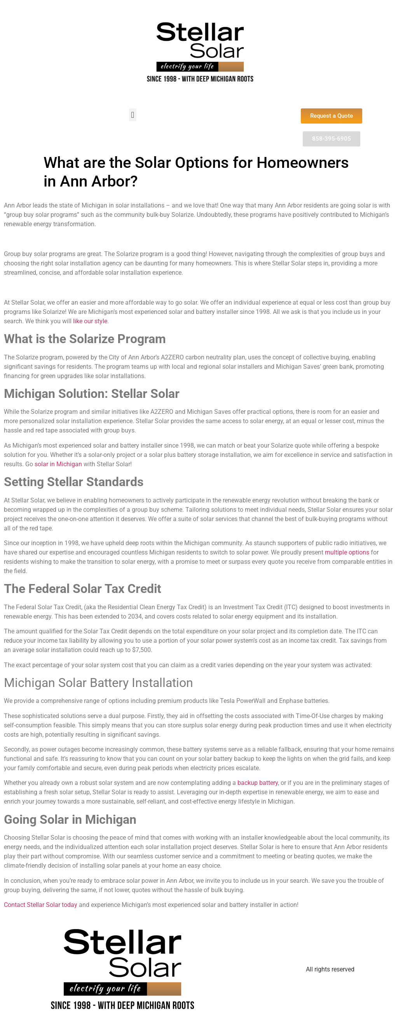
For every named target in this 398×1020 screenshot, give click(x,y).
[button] (132, 114)
